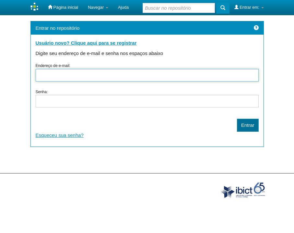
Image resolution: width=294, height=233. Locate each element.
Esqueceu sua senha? (60, 135)
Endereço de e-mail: (53, 65)
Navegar (98, 7)
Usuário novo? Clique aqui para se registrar (86, 43)
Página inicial (63, 7)
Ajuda (123, 7)
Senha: (42, 92)
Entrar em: (249, 7)
